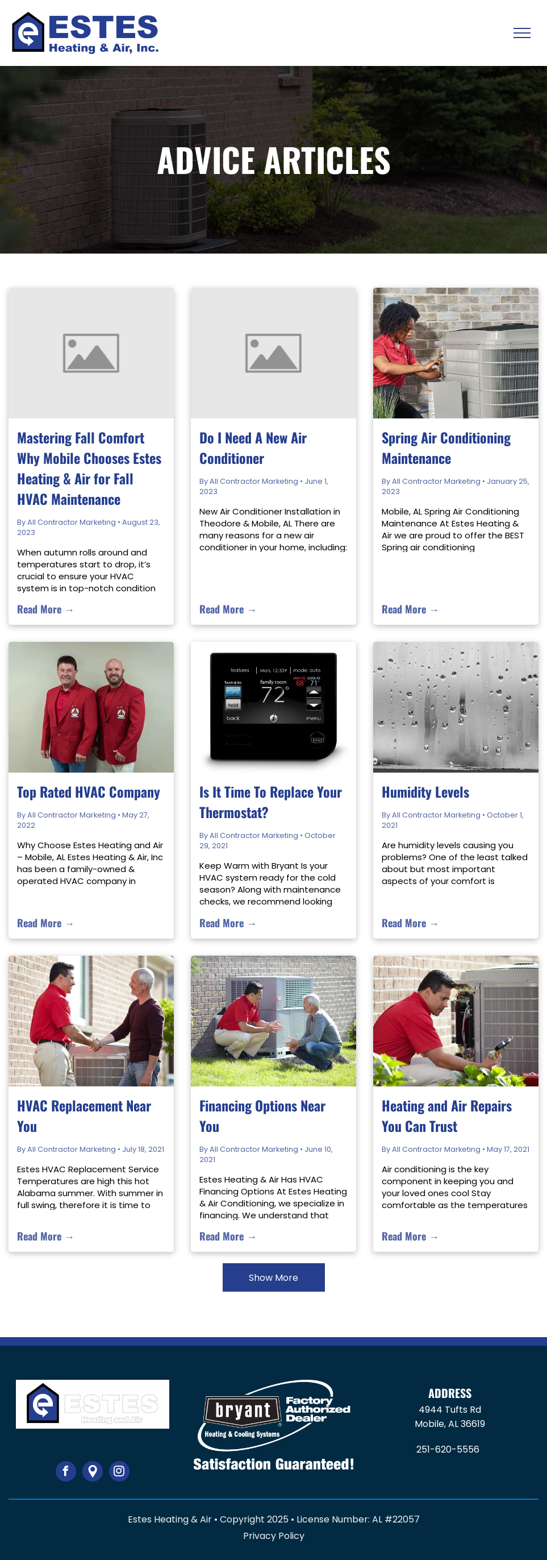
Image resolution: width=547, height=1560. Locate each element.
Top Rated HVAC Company (88, 791)
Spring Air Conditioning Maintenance (446, 447)
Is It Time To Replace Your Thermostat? (270, 801)
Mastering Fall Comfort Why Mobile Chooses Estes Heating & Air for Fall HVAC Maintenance (89, 468)
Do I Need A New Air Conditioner (253, 447)
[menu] (522, 33)
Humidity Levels (425, 791)
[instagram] (119, 1472)
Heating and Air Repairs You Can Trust (447, 1115)
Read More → (45, 608)
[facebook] (66, 1472)
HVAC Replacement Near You (84, 1115)
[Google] (92, 1472)
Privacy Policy (273, 1535)
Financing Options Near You (262, 1115)
